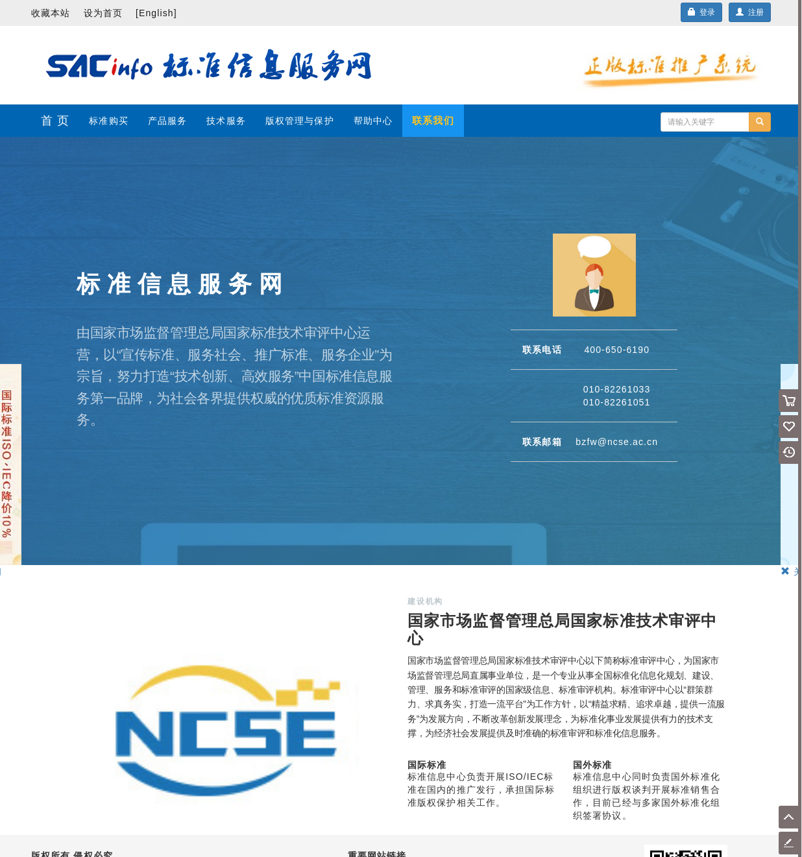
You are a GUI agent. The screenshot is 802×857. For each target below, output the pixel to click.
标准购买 (108, 120)
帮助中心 (373, 120)
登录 (702, 12)
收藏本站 (50, 13)
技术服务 (225, 120)
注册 (750, 12)
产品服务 (167, 120)
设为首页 (103, 13)
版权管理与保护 (299, 120)
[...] (705, 122)
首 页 (55, 120)
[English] (156, 13)
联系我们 (433, 120)
